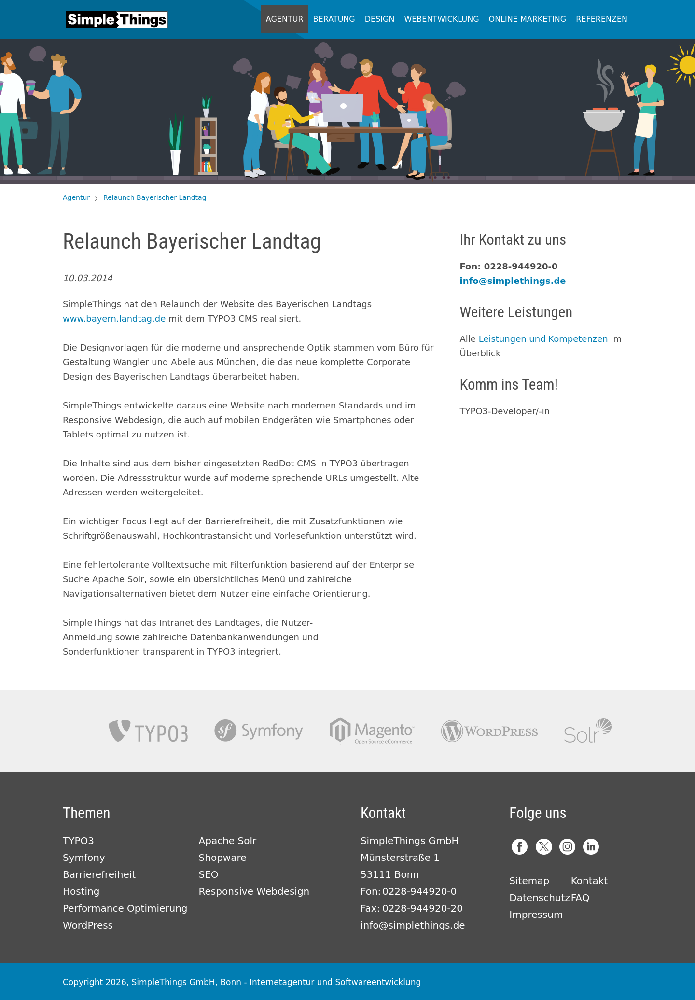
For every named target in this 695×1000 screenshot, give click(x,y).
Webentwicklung (441, 19)
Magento (372, 731)
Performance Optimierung (125, 908)
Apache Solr (588, 731)
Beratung (334, 19)
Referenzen (601, 19)
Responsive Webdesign (254, 891)
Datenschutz (539, 897)
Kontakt (589, 881)
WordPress (88, 925)
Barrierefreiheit (99, 874)
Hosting (81, 891)
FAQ (580, 897)
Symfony (258, 731)
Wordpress (489, 731)
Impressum (536, 914)
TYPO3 (148, 731)
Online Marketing (528, 19)
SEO (209, 874)
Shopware (223, 857)
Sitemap (529, 881)
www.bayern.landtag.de (114, 318)
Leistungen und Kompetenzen (543, 339)
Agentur (285, 19)
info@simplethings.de (513, 281)
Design (380, 19)
